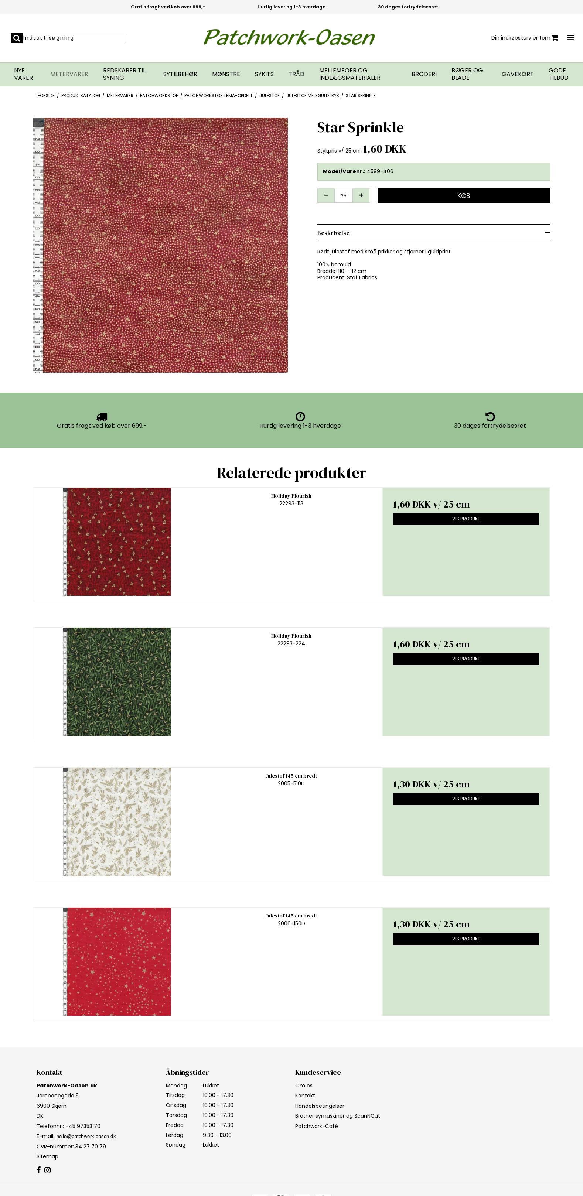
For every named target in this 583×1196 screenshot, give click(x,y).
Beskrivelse (333, 233)
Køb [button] (463, 195)
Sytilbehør (180, 74)
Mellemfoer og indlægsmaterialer (350, 74)
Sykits (264, 74)
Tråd (296, 74)
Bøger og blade (467, 74)
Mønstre (226, 74)
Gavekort (518, 74)
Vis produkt (466, 519)
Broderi (424, 74)
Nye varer (23, 74)
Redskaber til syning (124, 74)
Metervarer (69, 74)
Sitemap (47, 1156)
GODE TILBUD (559, 74)
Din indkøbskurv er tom (524, 38)
